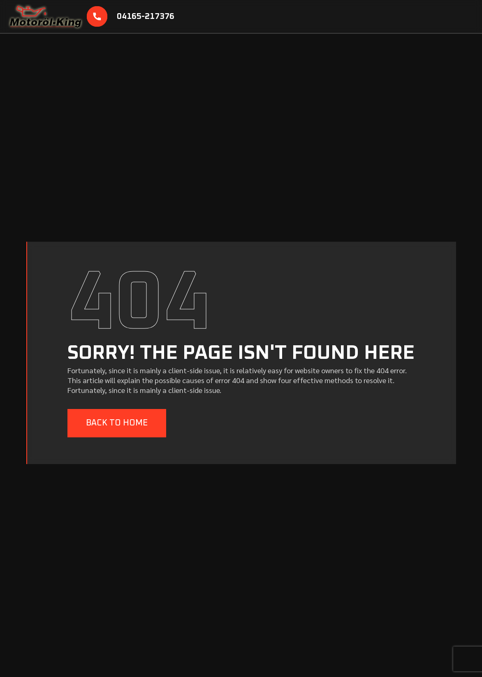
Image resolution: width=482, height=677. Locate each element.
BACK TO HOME (117, 423)
